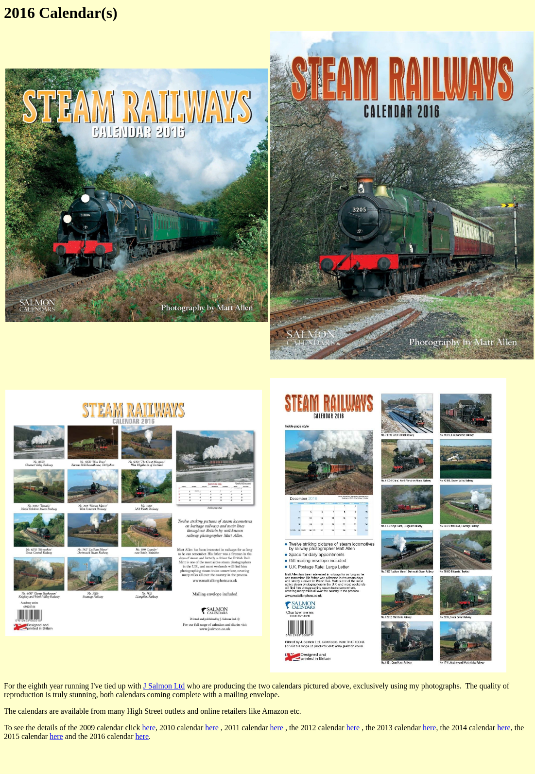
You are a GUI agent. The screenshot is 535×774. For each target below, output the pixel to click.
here (149, 727)
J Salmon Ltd (164, 686)
